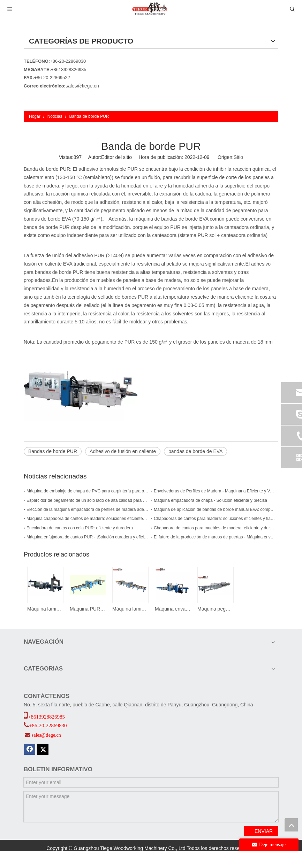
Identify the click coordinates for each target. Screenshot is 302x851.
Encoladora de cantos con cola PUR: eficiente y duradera (80, 528)
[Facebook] (29, 749)
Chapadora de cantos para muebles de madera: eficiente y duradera (214, 528)
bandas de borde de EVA (195, 451)
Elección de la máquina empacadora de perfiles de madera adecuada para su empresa (87, 509)
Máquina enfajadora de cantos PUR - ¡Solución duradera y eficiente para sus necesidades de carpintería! (87, 537)
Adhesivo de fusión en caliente (123, 451)
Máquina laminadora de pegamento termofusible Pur (130, 609)
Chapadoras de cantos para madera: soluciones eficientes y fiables (214, 518)
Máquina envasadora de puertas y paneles (172, 609)
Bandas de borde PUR (52, 451)
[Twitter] (42, 749)
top (291, 824)
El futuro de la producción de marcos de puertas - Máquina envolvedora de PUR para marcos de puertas (214, 537)
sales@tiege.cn (82, 86)
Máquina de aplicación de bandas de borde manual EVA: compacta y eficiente (214, 509)
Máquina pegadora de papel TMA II (215, 609)
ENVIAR (264, 831)
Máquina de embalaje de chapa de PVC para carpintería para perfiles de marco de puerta (87, 491)
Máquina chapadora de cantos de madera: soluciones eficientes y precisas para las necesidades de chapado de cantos (87, 518)
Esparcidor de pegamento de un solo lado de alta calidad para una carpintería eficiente (87, 500)
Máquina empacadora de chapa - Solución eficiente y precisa (210, 500)
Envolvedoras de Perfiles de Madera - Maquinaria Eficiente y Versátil (214, 491)
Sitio (238, 157)
